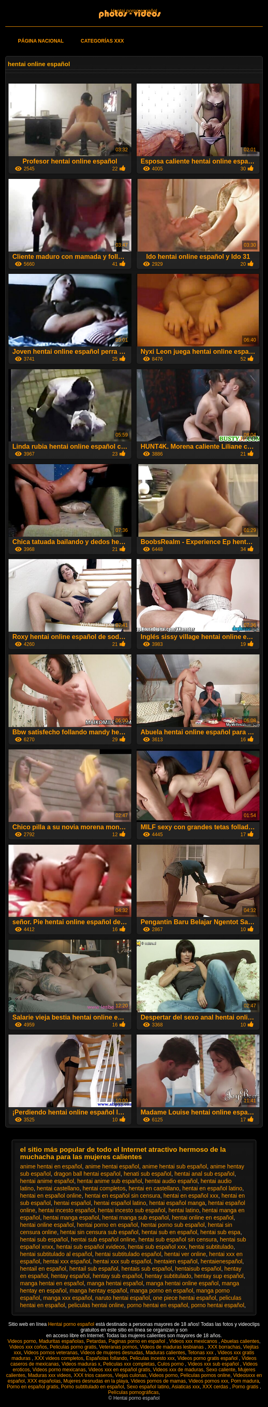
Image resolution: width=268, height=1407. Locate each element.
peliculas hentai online (96, 1305)
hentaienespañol (221, 1261)
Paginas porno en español (138, 1341)
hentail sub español (93, 1268)
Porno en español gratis (32, 1387)
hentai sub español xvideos (90, 1246)
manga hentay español (98, 1290)
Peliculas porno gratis (73, 1347)
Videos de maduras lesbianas (172, 1347)
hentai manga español (71, 1217)
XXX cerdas (215, 1387)
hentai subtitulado (211, 1246)
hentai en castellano (154, 1188)
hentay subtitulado (168, 1276)
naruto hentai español (122, 1298)
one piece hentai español (184, 1298)
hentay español (70, 1276)
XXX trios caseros (93, 1375)
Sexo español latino (147, 1387)
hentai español (72, 1203)
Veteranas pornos (118, 1347)
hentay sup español (218, 1276)
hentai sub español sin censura (177, 1239)
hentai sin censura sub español (99, 1232)
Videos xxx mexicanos (194, 1341)
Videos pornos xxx (208, 1381)
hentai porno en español (107, 1225)
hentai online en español (203, 1217)
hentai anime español (47, 1181)
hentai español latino (120, 1203)
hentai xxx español (66, 1261)
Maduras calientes (165, 1352)
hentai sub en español (169, 1232)
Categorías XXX (102, 41)
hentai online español (47, 1225)
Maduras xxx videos (49, 1375)
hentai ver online (185, 1254)
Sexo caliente (220, 1370)
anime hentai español (112, 1166)
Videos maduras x (81, 1364)
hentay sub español (117, 1276)
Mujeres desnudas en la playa (95, 1381)
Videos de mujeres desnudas (111, 1352)
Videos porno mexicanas (59, 1370)
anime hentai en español (51, 1166)
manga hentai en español (52, 1283)
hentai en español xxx (190, 1195)
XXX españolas (44, 1381)
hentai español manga (177, 1203)
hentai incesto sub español (131, 1210)
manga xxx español (67, 1298)
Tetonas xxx (201, 1352)
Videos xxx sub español (214, 1364)
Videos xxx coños (28, 1347)
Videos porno (21, 1341)
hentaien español (175, 1261)
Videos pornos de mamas (158, 1381)
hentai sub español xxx (157, 1246)
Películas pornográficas (133, 1392)
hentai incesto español (67, 1210)
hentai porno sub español (173, 1225)
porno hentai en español (157, 1305)
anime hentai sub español (174, 1166)
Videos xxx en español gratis (119, 1370)
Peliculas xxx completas (128, 1364)
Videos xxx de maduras (178, 1370)
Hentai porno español (134, 11)
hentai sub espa (220, 1232)
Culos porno (171, 1364)
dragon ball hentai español (87, 1173)
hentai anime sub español (109, 1181)
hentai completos (104, 1188)
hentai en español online (51, 1195)
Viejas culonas (130, 1375)
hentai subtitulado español (128, 1254)
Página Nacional (41, 41)
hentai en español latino (212, 1188)
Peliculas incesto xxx (152, 1358)
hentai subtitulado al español (56, 1254)
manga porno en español (161, 1290)
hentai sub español (44, 1239)
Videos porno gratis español (208, 1358)
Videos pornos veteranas (51, 1352)
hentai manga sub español (135, 1217)
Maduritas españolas (61, 1341)
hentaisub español (198, 1268)
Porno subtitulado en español (92, 1387)
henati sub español (148, 1173)
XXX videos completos (58, 1358)
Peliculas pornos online (205, 1375)
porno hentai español (217, 1305)
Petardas (96, 1341)
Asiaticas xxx (185, 1387)
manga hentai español (115, 1283)
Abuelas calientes (240, 1341)
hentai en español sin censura (122, 1195)
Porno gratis (246, 1387)
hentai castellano (58, 1188)
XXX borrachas (224, 1347)
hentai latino (183, 1210)
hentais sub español (146, 1268)
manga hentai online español (182, 1283)
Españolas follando (106, 1358)
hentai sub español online (103, 1239)
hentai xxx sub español (122, 1261)
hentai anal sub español (204, 1173)
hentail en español (43, 1268)
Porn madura (245, 1381)
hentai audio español (171, 1181)
